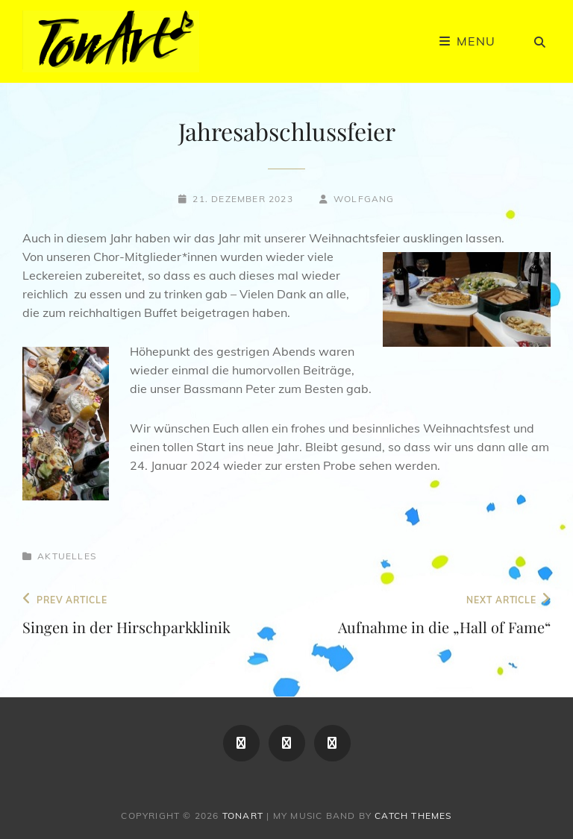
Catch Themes (413, 815)
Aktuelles (66, 556)
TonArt (242, 815)
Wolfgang (364, 198)
